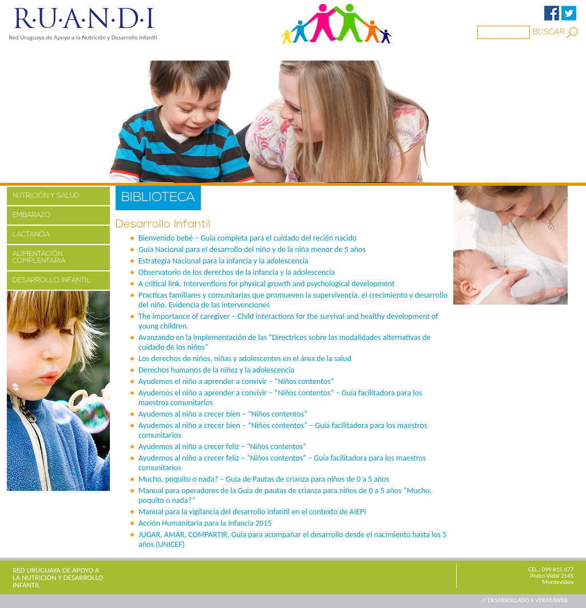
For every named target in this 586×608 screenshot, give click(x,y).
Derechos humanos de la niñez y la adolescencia (216, 370)
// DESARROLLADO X (508, 600)
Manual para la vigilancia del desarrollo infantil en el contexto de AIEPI (252, 512)
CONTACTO (400, 53)
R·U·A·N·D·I (83, 19)
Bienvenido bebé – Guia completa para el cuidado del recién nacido (247, 238)
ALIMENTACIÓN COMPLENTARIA (39, 258)
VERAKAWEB (551, 600)
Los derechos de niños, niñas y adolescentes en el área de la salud (244, 358)
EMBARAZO (31, 215)
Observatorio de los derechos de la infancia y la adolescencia (236, 272)
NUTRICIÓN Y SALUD (46, 196)
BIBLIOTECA (281, 53)
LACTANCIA (31, 234)
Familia (224, 53)
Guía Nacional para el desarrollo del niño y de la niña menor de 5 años (252, 249)
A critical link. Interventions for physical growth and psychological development (266, 284)
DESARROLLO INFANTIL (51, 280)
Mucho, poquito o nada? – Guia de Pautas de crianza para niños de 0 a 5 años (263, 479)
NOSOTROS (50, 53)
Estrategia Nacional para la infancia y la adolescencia (223, 261)
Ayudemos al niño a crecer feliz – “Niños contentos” (222, 446)
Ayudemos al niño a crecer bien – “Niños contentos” (222, 414)
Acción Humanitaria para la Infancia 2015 (205, 523)
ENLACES (341, 53)
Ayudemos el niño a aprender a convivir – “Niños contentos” (236, 381)
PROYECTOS (116, 53)
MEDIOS (175, 53)
